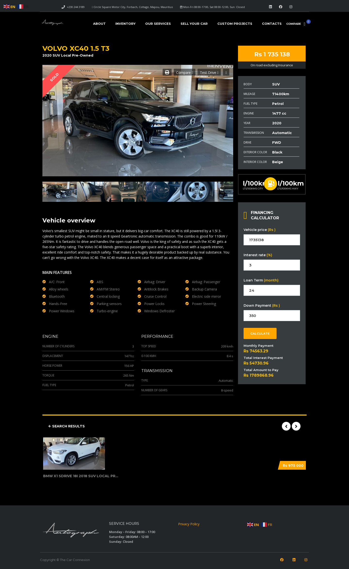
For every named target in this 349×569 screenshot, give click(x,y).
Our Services (158, 23)
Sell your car (194, 23)
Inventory (125, 23)
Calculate (260, 333)
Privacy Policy (188, 524)
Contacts (272, 23)
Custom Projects (234, 23)
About (99, 23)
